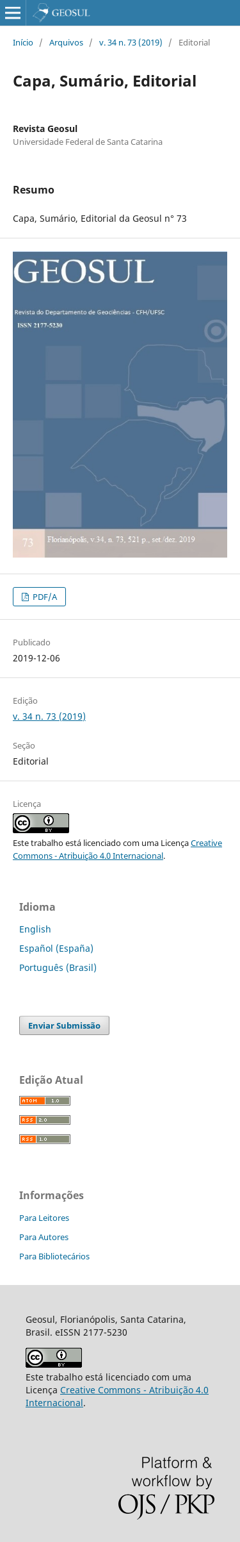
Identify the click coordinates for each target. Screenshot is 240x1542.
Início (23, 42)
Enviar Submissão (64, 1025)
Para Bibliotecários (54, 1256)
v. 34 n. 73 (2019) (131, 42)
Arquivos (66, 42)
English (35, 929)
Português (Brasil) (58, 967)
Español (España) (56, 948)
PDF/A (44, 596)
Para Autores (43, 1237)
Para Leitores (44, 1217)
